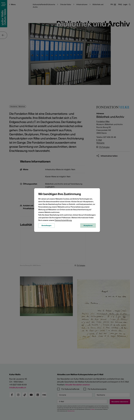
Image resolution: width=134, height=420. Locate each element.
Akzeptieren (88, 225)
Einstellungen (46, 225)
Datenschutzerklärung (63, 220)
